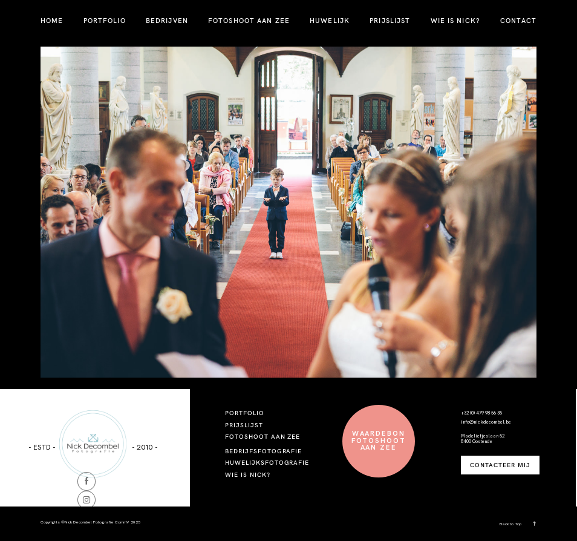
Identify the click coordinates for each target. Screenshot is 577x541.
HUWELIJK (330, 20)
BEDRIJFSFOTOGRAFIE (263, 450)
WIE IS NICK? (455, 20)
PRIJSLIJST (390, 20)
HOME (52, 20)
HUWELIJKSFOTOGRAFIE (267, 462)
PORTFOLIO (104, 20)
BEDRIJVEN (167, 20)
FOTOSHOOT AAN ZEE (249, 20)
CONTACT (518, 20)
